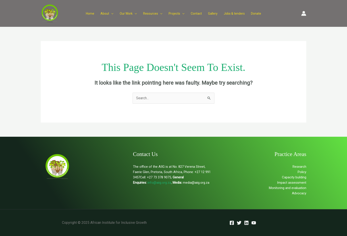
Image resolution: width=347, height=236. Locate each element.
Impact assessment (291, 183)
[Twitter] (239, 222)
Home (90, 13)
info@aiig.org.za (159, 183)
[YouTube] (253, 222)
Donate (256, 13)
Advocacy (299, 193)
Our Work (126, 13)
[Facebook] (231, 222)
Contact (196, 13)
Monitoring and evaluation (287, 188)
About (104, 13)
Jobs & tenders (234, 13)
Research (299, 167)
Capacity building (294, 177)
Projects (174, 13)
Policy (302, 172)
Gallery (213, 13)
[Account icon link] (303, 13)
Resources (150, 13)
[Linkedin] (246, 222)
